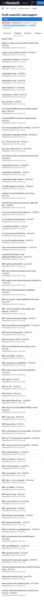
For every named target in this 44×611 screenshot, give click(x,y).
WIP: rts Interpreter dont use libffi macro (18, 536)
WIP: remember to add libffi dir (14, 363)
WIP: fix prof (7, 393)
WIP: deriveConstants (11, 553)
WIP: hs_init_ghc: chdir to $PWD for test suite (20, 299)
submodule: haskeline (11, 60)
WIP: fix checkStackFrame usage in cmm (18, 346)
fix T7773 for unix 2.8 (10, 142)
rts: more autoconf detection (13, 233)
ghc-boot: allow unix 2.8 (12, 149)
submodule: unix (8, 67)
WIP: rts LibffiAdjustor (11, 546)
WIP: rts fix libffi (8, 356)
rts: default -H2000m (10, 226)
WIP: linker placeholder (11, 522)
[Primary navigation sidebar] (3, 8)
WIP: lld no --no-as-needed (13, 480)
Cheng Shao (6, 48)
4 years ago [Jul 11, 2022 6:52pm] (21, 62)
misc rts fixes (7, 102)
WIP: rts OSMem (8, 487)
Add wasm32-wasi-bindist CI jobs (15, 583)
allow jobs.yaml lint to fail (12, 576)
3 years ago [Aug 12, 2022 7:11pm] (21, 48)
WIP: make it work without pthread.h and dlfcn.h (21, 280)
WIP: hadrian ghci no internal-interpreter (18, 370)
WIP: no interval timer (10, 466)
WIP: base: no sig (9, 494)
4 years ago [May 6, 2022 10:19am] (21, 579)
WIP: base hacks (8, 424)
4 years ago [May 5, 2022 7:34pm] (21, 571)
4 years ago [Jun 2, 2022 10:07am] (21, 104)
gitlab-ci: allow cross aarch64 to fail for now (20, 43)
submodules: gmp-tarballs (12, 179)
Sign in (32, 2)
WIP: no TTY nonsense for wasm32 (16, 438)
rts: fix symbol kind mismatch (13, 219)
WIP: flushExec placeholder (13, 515)
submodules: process (11, 165)
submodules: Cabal (10, 95)
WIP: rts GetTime (8, 459)
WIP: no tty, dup (8, 417)
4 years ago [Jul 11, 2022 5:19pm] (21, 69)
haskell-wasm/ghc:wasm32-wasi (15, 25)
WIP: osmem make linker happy (14, 318)
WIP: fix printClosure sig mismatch (16, 325)
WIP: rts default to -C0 (11, 473)
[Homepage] (10, 3)
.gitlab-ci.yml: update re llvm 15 (14, 52)
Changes (38, 33)
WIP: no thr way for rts (11, 501)
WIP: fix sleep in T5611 (11, 339)
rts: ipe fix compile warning (13, 240)
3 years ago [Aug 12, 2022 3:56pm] (21, 55)
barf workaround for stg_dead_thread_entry (20, 156)
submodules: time (9, 74)
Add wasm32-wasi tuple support (15, 560)
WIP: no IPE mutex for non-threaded (16, 431)
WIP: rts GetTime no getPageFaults (16, 529)
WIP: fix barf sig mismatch (12, 332)
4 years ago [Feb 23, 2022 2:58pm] (6, 28)
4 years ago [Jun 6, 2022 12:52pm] (21, 83)
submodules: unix (9, 81)
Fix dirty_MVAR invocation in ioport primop (19, 118)
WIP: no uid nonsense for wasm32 (16, 445)
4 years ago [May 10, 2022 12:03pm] (21, 123)
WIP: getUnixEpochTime (11, 400)
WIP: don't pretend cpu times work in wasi (19, 271)
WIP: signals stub (9, 508)
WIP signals (6, 379)
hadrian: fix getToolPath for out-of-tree (18, 193)
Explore (25, 3)
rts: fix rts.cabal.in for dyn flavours (16, 212)
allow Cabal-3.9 (8, 88)
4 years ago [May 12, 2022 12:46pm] (21, 113)
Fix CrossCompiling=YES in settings (16, 128)
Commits (17, 33)
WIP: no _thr (6, 386)
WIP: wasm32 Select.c (11, 452)
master (33, 25)
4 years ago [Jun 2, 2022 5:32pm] (21, 90)
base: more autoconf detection (14, 247)
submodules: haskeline (11, 172)
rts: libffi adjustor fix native (13, 186)
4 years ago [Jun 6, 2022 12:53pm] (21, 76)
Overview (7, 33)
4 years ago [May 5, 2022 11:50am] (21, 144)
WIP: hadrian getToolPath (12, 264)
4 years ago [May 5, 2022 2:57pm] (21, 137)
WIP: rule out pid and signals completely (18, 290)
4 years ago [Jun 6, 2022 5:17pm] (21, 97)
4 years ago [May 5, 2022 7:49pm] (21, 130)
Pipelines (27, 33)
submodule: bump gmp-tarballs (14, 135)
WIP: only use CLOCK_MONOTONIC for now (20, 408)
